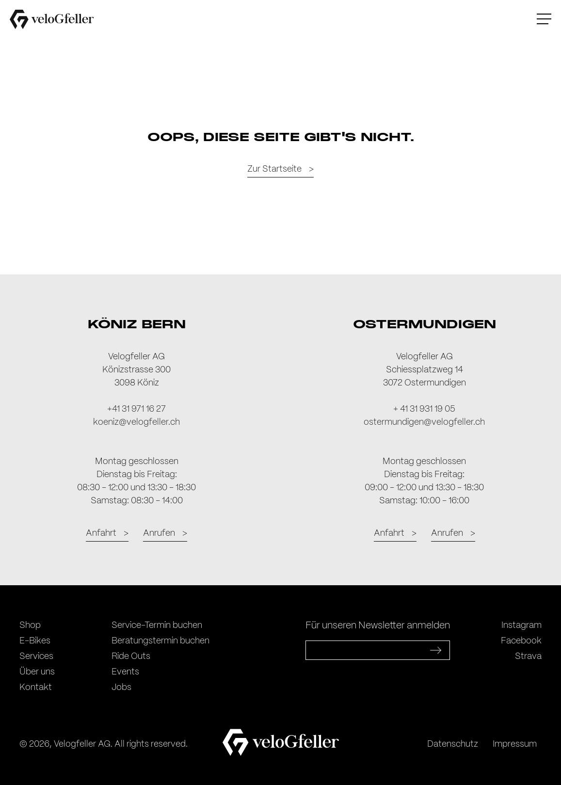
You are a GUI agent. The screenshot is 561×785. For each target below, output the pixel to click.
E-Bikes (34, 641)
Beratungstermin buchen (160, 641)
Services (36, 656)
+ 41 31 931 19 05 (424, 409)
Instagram (521, 625)
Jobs (121, 687)
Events (125, 672)
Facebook (521, 641)
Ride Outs (131, 656)
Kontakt (35, 687)
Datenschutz (452, 744)
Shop (30, 625)
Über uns (37, 672)
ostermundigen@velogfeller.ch (424, 422)
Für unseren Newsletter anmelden (377, 625)
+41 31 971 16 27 (136, 409)
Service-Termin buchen (157, 625)
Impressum (515, 744)
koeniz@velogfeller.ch (136, 422)
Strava (528, 656)
